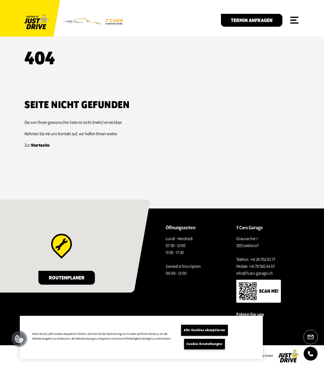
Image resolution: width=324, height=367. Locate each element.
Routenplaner (66, 278)
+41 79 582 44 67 (262, 266)
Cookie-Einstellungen (204, 344)
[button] (19, 339)
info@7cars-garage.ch (254, 273)
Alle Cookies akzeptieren (204, 330)
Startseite (40, 145)
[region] (141, 337)
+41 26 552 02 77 (262, 259)
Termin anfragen (251, 20)
